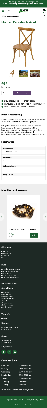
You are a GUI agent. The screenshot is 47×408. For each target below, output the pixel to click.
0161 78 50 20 (6, 329)
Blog (3, 258)
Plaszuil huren (7, 303)
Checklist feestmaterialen (11, 269)
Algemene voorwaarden (10, 277)
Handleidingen (7, 273)
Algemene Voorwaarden (14, 400)
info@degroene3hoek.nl (9, 327)
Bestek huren (6, 292)
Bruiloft (4, 318)
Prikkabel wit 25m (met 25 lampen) (22, 229)
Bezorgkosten (7, 253)
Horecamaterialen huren (10, 271)
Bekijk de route (6, 347)
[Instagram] (9, 352)
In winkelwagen (23, 93)
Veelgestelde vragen (9, 275)
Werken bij (5, 256)
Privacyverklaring (32, 400)
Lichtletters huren (8, 299)
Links (42, 400)
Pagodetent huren (8, 301)
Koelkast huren (7, 297)
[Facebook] (3, 352)
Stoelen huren (7, 307)
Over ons (5, 251)
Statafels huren (7, 305)
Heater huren (6, 295)
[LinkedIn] (15, 352)
